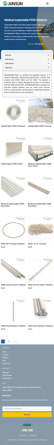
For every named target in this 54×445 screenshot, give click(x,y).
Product (6, 368)
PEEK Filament (27, 64)
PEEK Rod (27, 56)
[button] (47, 3)
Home (30, 44)
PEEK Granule (27, 60)
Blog (4, 383)
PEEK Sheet (27, 68)
